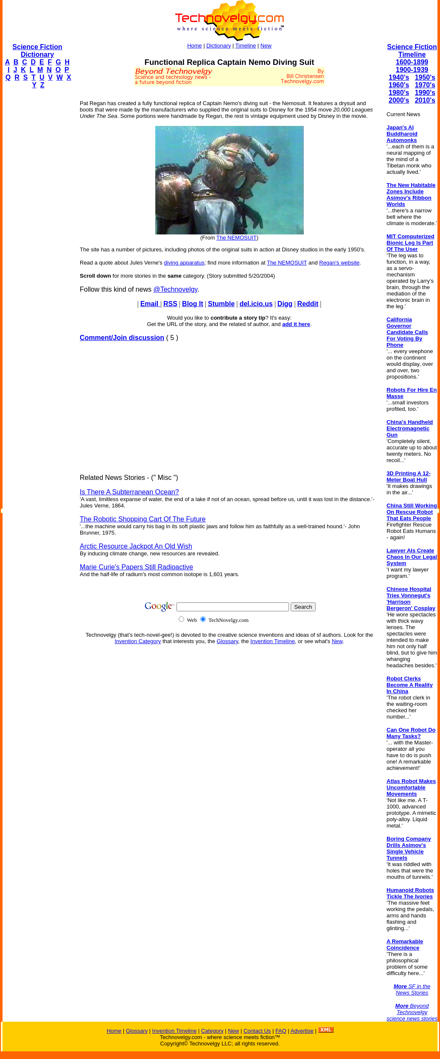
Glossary (227, 641)
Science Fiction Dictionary (37, 50)
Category (212, 1031)
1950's (425, 77)
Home (194, 45)
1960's (399, 85)
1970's (425, 85)
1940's (399, 77)
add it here (296, 324)
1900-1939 (412, 69)
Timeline (245, 45)
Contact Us (257, 1031)
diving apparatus (184, 262)
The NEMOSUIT (236, 237)
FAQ (280, 1031)
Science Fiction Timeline (412, 50)
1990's (425, 92)
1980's (399, 92)
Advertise (302, 1031)
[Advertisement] (36, 223)
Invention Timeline (272, 641)
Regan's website (339, 262)
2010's (425, 100)
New (266, 45)
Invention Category (138, 641)
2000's (399, 100)
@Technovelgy (175, 289)
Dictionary (218, 45)
